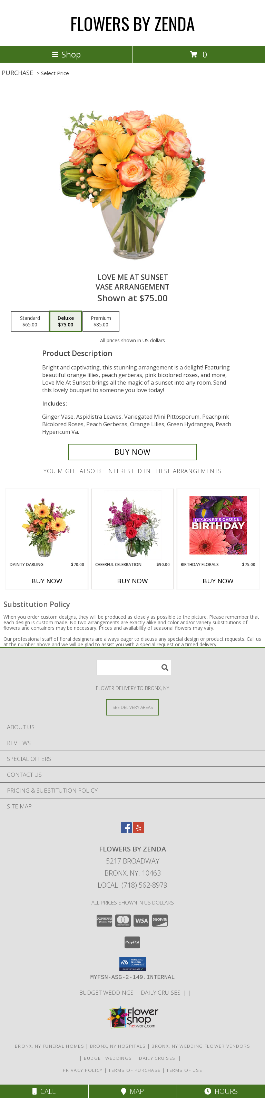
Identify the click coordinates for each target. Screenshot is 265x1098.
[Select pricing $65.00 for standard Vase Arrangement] (30, 322)
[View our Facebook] (126, 831)
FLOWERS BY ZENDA (132, 23)
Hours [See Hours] (221, 1091)
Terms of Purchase (134, 1070)
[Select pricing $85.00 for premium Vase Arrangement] (101, 322)
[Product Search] (134, 667)
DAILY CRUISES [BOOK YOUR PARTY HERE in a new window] (162, 992)
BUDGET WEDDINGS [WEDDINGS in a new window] (107, 992)
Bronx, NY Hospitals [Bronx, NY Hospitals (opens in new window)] (118, 1046)
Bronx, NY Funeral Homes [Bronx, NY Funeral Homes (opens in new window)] (49, 1046)
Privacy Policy (82, 1070)
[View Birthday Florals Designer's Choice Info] (218, 525)
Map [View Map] (132, 1091)
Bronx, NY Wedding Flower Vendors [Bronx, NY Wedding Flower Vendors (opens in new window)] (200, 1046)
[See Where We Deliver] (132, 707)
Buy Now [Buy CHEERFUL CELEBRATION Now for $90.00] (132, 580)
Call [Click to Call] (44, 1091)
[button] (132, 964)
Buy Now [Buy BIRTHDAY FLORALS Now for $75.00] (218, 580)
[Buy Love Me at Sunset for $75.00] (132, 452)
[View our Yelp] (138, 831)
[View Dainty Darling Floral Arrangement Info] (47, 525)
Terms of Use (184, 1070)
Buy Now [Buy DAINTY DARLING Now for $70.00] (46, 580)
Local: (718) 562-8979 (132, 885)
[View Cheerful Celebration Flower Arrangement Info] (132, 525)
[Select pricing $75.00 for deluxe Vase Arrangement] (65, 322)
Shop (66, 54)
